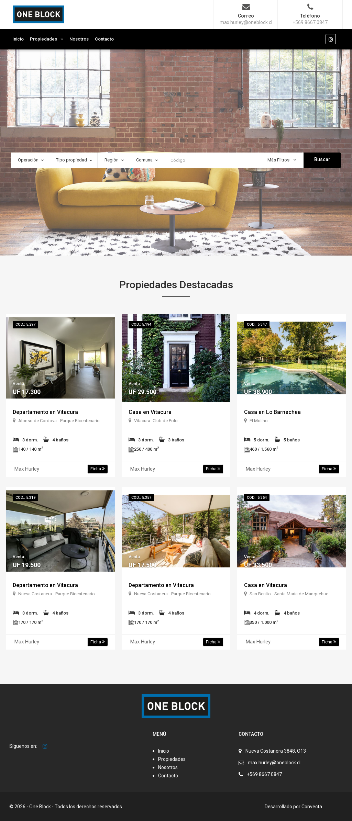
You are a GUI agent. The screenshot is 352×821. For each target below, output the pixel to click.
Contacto (104, 39)
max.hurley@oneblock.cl (274, 762)
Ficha (97, 468)
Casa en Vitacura (150, 412)
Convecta (311, 806)
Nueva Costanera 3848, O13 (275, 751)
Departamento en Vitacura (46, 412)
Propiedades (43, 39)
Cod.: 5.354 (257, 497)
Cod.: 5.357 (141, 497)
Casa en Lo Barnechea (272, 412)
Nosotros (79, 39)
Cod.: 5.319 (25, 497)
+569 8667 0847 (264, 774)
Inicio (18, 39)
